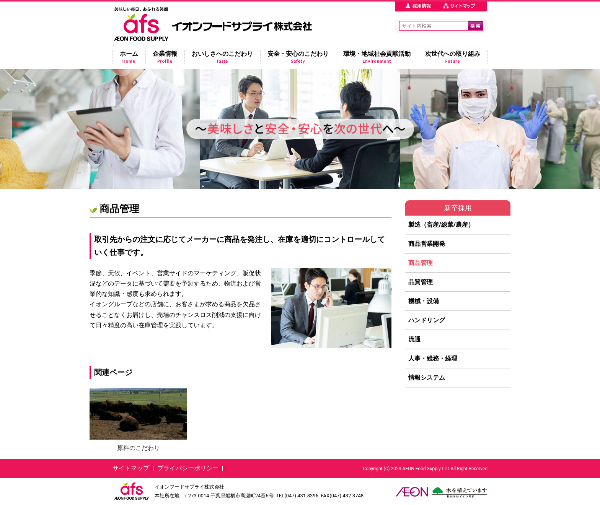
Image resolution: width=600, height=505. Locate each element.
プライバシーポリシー (187, 468)
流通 (414, 339)
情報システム (426, 377)
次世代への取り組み (453, 57)
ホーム (128, 57)
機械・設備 (423, 301)
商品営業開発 (426, 243)
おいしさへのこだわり (222, 57)
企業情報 (164, 57)
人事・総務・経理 (432, 358)
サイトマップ (130, 468)
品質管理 (420, 282)
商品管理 (420, 262)
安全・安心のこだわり (298, 57)
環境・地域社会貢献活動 (377, 57)
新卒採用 (458, 208)
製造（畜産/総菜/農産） (441, 224)
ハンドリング (426, 320)
